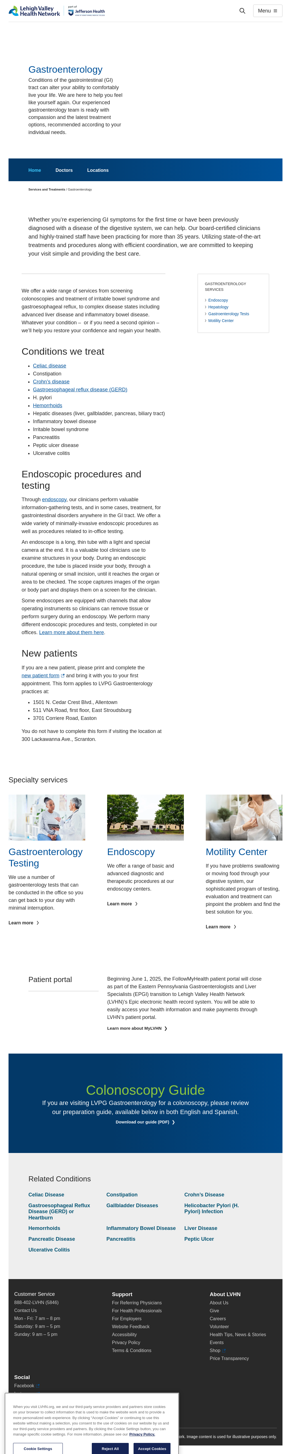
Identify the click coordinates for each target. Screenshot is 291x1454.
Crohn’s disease (51, 382)
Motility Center (221, 321)
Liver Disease (200, 1228)
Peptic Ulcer (199, 1239)
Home (34, 170)
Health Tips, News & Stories (238, 1334)
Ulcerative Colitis (49, 1250)
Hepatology (218, 307)
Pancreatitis (120, 1239)
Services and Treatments (46, 189)
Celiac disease (49, 366)
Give (214, 1310)
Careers (218, 1318)
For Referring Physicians (137, 1302)
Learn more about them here (71, 632)
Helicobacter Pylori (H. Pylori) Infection (211, 1209)
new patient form (43, 676)
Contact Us (25, 1310)
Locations (98, 170)
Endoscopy (218, 300)
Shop (218, 1350)
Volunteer (219, 1326)
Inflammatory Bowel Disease (141, 1228)
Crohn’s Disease (204, 1195)
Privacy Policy (126, 1342)
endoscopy (54, 499)
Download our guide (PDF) (150, 1122)
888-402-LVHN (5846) (36, 1302)
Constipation (122, 1195)
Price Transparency (229, 1358)
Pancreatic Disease (51, 1239)
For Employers (127, 1318)
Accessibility (124, 1334)
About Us (219, 1302)
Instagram (27, 1393)
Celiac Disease (46, 1195)
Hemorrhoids (47, 405)
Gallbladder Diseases (132, 1205)
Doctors (63, 170)
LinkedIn (25, 1401)
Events (217, 1342)
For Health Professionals (137, 1310)
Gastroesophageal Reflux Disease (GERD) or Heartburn (59, 1212)
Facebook (27, 1385)
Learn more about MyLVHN (135, 1028)
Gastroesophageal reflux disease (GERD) (80, 389)
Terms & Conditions (131, 1350)
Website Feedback (130, 1326)
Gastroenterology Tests (228, 314)
